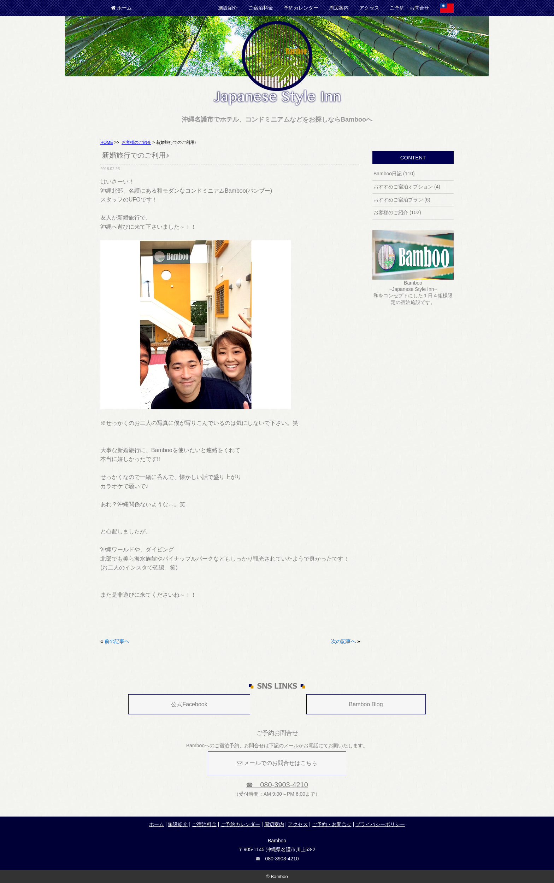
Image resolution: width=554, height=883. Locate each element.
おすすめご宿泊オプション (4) (406, 186)
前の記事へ (117, 641)
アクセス (369, 8)
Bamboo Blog (366, 704)
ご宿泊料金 (260, 8)
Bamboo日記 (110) (394, 173)
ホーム (121, 8)
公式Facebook (189, 704)
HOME (106, 142)
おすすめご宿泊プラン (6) (401, 200)
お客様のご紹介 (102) (397, 212)
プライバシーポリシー (380, 824)
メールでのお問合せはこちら (277, 763)
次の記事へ (343, 641)
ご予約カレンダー (240, 824)
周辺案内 (339, 8)
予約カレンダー (301, 8)
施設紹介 (228, 8)
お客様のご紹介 (136, 142)
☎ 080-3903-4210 (277, 785)
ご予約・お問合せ (409, 8)
